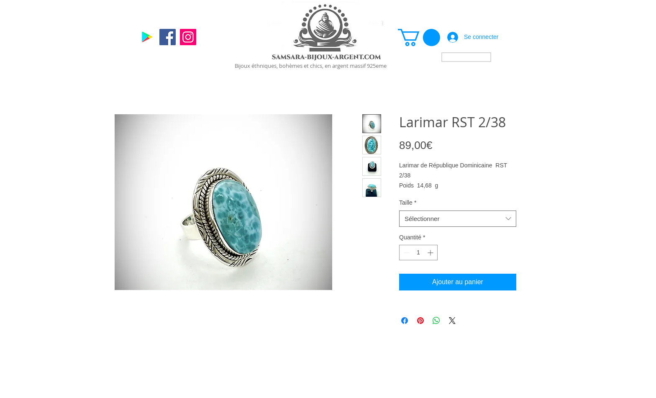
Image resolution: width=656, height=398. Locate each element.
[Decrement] (405, 252)
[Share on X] (452, 321)
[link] (419, 37)
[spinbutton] (418, 252)
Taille (407, 202)
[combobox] (457, 219)
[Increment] (431, 252)
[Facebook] (167, 37)
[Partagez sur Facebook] (405, 321)
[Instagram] (188, 37)
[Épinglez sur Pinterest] (420, 321)
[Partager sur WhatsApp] (436, 321)
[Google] (147, 37)
